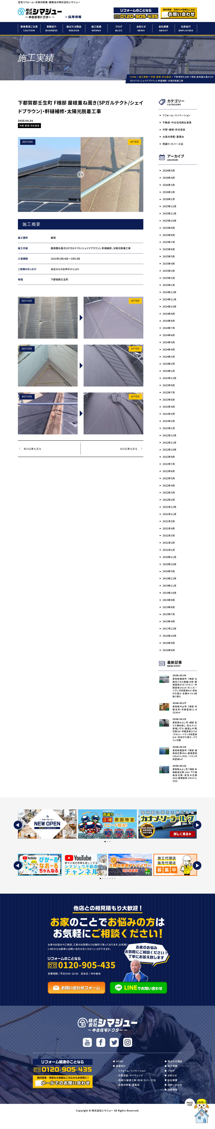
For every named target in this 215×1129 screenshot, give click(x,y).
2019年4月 (169, 631)
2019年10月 (169, 602)
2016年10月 (169, 646)
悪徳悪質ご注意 (29, 28)
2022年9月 (169, 463)
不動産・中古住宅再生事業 (177, 122)
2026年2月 (169, 193)
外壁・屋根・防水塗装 (174, 130)
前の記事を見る (32, 449)
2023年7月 (169, 398)
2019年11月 (169, 595)
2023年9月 (169, 390)
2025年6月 (169, 251)
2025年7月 (169, 244)
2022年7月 (169, 471)
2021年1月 (169, 558)
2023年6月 (169, 405)
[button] (17, 836)
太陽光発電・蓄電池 (173, 137)
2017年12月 (169, 638)
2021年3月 (169, 544)
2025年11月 (169, 215)
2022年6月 (169, 478)
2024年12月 (169, 295)
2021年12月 (169, 514)
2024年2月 (169, 368)
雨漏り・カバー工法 (173, 144)
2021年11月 (169, 522)
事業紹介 (51, 28)
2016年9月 (169, 653)
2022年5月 (169, 485)
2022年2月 (169, 507)
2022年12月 (169, 441)
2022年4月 (169, 492)
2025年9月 (169, 230)
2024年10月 (169, 310)
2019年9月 (169, 609)
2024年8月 (169, 325)
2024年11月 (169, 303)
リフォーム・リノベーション (176, 115)
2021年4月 (169, 536)
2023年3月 (169, 419)
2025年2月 (169, 281)
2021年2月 (169, 551)
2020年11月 (169, 565)
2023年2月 (169, 427)
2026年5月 (169, 171)
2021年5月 (169, 529)
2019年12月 (169, 587)
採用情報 (173, 1101)
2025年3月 (169, 273)
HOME (119, 1072)
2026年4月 (169, 178)
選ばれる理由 (74, 28)
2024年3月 (169, 361)
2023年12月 (169, 383)
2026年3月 (169, 186)
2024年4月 (169, 354)
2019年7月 (169, 624)
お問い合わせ (175, 1096)
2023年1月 (169, 434)
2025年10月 (169, 222)
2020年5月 (169, 580)
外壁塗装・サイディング (130, 1087)
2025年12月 (169, 208)
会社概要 (163, 28)
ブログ (119, 28)
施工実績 (96, 28)
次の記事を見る (128, 449)
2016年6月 (169, 660)
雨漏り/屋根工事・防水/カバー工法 (137, 1092)
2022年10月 (169, 456)
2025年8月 (169, 237)
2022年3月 (169, 500)
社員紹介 (186, 28)
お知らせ (141, 28)
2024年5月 (169, 346)
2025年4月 (169, 266)
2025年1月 (169, 288)
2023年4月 (169, 412)
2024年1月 (169, 376)
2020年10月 (169, 573)
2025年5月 (169, 259)
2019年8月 (169, 617)
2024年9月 (169, 317)
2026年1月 (169, 200)
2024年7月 (169, 332)
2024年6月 (169, 339)
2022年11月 (169, 449)
